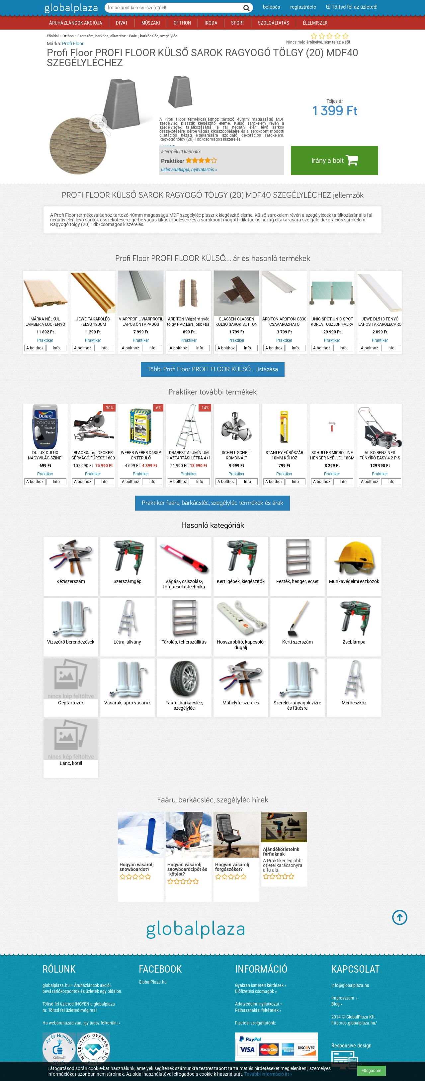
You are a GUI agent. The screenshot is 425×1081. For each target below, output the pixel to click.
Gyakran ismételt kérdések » (261, 985)
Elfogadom (372, 1070)
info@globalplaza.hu (350, 985)
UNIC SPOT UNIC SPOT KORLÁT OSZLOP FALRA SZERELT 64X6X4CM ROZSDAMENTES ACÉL (332, 322)
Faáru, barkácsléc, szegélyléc (153, 36)
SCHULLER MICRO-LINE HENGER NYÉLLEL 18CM (332, 455)
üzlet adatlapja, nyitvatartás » (189, 169)
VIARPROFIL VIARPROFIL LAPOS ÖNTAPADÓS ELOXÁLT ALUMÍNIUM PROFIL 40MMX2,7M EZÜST (141, 322)
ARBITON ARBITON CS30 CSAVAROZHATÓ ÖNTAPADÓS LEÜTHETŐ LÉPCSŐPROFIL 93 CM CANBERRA (284, 322)
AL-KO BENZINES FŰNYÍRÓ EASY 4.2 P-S (380, 455)
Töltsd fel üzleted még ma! (72, 1010)
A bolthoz (34, 348)
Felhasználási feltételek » (258, 1010)
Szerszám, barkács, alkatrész (101, 36)
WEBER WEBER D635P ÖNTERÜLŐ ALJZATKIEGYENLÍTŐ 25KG (141, 455)
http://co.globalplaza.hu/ (354, 1022)
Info (56, 348)
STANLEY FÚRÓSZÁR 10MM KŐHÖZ (284, 455)
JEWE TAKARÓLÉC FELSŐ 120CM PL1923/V (93, 322)
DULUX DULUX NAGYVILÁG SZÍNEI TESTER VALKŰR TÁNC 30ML (45, 455)
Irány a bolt (334, 160)
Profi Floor (73, 43)
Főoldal (53, 36)
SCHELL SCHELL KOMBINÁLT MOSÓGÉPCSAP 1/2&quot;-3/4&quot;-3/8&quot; (236, 455)
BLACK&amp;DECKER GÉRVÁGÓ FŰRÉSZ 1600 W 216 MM (93, 455)
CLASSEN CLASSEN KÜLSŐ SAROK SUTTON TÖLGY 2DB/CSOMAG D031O (236, 322)
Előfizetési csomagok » (256, 991)
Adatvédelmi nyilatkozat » (258, 1004)
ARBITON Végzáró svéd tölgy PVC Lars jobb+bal (189, 322)
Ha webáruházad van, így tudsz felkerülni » (81, 1022)
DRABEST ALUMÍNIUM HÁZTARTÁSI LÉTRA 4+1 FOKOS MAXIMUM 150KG (189, 455)
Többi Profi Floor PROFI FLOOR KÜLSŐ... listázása (212, 369)
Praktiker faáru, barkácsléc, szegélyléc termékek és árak (212, 503)
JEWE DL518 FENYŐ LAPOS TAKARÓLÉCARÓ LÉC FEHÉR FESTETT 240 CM (379, 322)
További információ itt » (268, 1074)
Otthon (68, 36)
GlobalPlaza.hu (153, 982)
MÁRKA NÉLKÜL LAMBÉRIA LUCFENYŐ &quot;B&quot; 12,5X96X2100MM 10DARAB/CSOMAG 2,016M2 (45, 322)
